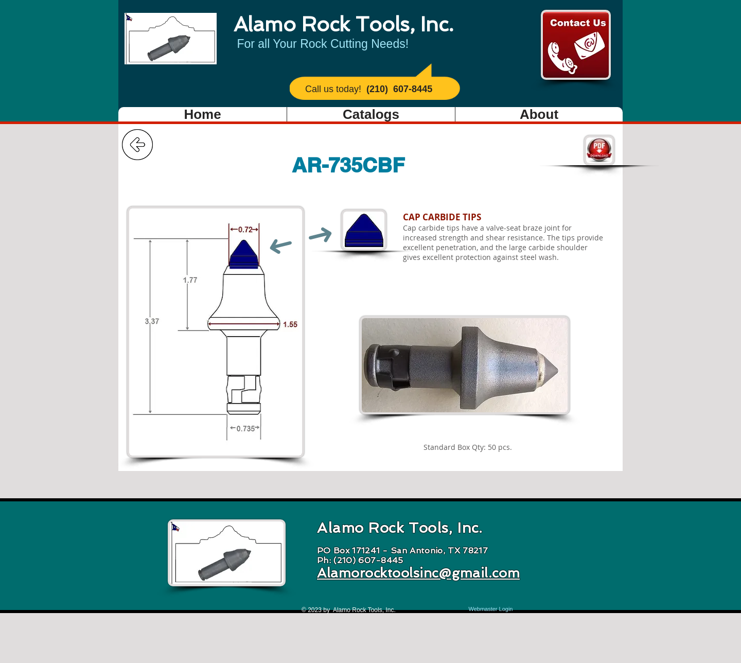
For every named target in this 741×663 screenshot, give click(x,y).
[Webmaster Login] (490, 609)
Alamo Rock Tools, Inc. (343, 24)
